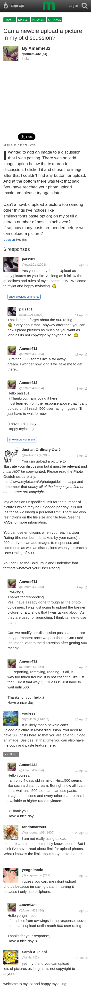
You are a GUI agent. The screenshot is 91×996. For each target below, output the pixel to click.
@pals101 (29, 264)
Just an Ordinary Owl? (41, 450)
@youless (29, 719)
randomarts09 (34, 827)
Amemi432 (39, 48)
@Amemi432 (31, 54)
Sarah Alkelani (34, 952)
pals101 (28, 259)
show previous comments (24, 296)
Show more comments (22, 439)
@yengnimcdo (32, 875)
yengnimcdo (32, 870)
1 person (9, 239)
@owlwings (30, 455)
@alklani (28, 957)
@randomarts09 (33, 832)
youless (28, 713)
